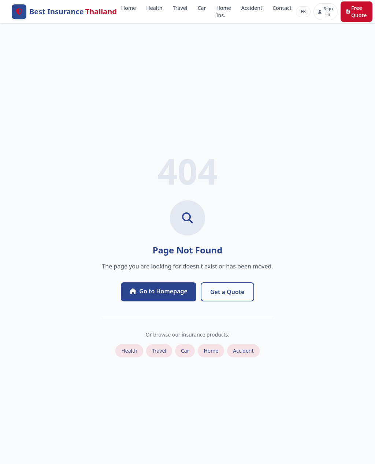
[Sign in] (325, 11)
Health (154, 7)
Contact (282, 7)
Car (202, 7)
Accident (252, 7)
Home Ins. (223, 11)
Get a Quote (227, 292)
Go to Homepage (159, 291)
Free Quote (356, 11)
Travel (180, 7)
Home (128, 7)
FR (303, 11)
